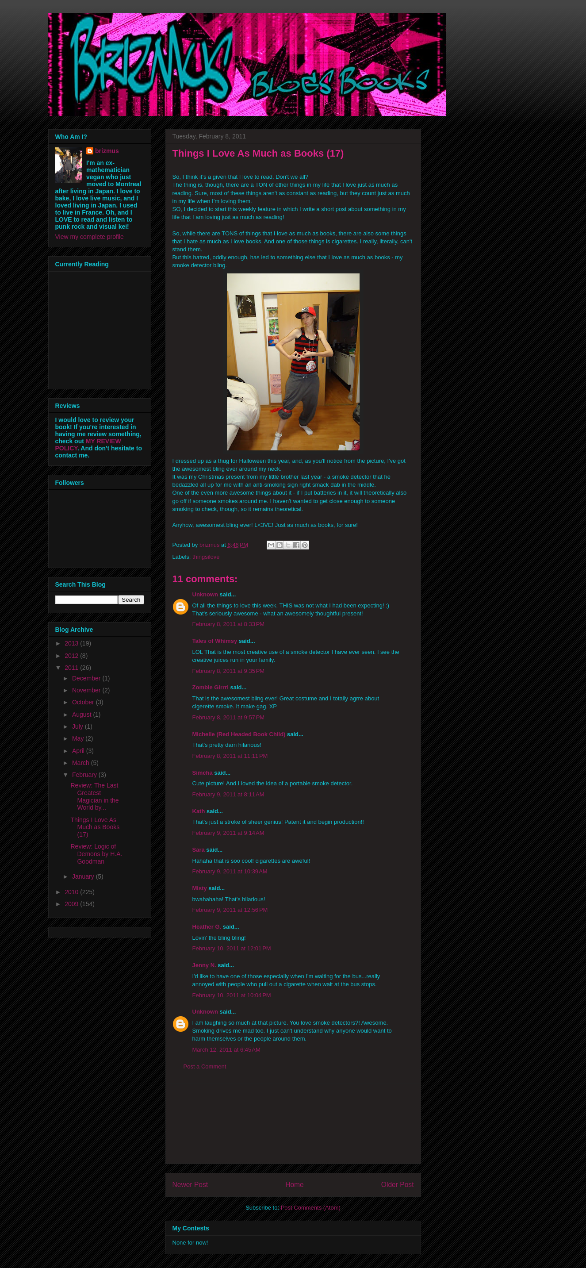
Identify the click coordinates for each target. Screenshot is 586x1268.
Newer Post (190, 1184)
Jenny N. (204, 965)
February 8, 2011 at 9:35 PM (228, 671)
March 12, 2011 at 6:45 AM (226, 1049)
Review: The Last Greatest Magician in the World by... (94, 796)
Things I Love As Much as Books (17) (94, 827)
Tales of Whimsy (214, 641)
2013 (72, 643)
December (87, 678)
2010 (72, 891)
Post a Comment (205, 1066)
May (78, 738)
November (87, 690)
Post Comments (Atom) (311, 1207)
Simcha (202, 772)
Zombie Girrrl (210, 687)
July (78, 726)
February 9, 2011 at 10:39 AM (230, 871)
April (79, 750)
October (84, 702)
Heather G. (207, 926)
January (84, 876)
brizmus (107, 150)
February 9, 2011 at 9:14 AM (228, 833)
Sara (198, 849)
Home (294, 1184)
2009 (72, 903)
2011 (72, 667)
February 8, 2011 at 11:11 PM (230, 756)
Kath (198, 811)
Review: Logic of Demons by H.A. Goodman (96, 854)
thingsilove (205, 556)
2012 (72, 655)
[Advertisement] (293, 1124)
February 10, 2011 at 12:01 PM (231, 948)
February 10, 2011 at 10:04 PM (231, 995)
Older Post (397, 1184)
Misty (199, 888)
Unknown (205, 594)
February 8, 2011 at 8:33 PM (228, 624)
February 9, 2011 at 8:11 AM (228, 794)
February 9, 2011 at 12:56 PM (230, 910)
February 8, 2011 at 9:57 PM (228, 717)
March (81, 762)
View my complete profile (89, 236)
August (82, 714)
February (85, 774)
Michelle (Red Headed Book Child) (239, 734)
